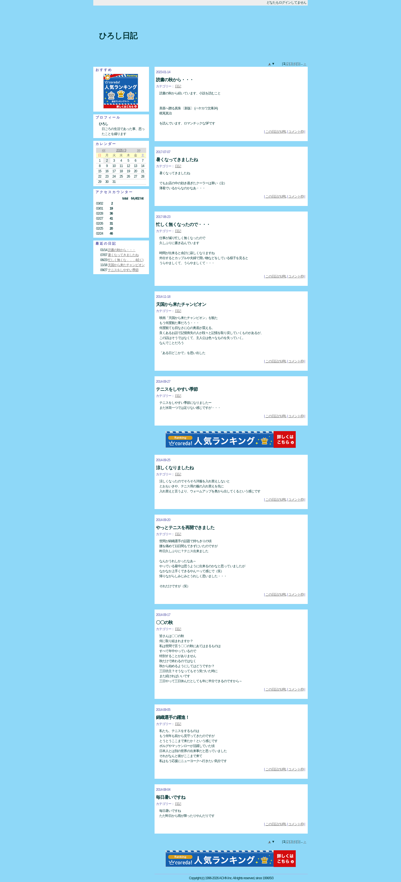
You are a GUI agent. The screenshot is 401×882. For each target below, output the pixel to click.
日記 (178, 86)
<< (103, 150)
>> (138, 150)
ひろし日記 (118, 35)
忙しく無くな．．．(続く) (125, 260)
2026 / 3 (121, 150)
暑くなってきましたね (123, 255)
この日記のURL (276, 132)
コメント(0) (296, 132)
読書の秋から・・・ (121, 250)
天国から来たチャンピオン (126, 265)
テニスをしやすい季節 (123, 270)
